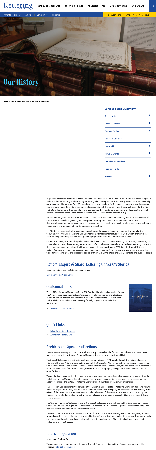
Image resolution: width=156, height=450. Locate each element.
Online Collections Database (19, 242)
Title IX (142, 443)
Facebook (129, 390)
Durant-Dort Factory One (18, 246)
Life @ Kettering (118, 6)
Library (64, 412)
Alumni (28, 14)
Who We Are (138, 6)
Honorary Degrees (124, 138)
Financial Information (120, 443)
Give (147, 15)
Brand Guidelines (123, 123)
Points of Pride (123, 168)
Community (42, 14)
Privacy (133, 443)
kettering (18, 6)
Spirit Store (67, 397)
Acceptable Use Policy (82, 443)
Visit (138, 15)
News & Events (123, 153)
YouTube (128, 412)
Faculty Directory (101, 390)
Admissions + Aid (96, 6)
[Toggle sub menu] (133, 115)
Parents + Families (12, 14)
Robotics (56, 14)
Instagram (129, 397)
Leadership (121, 146)
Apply (128, 15)
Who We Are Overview (20, 101)
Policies (119, 176)
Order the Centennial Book (19, 220)
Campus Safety (68, 390)
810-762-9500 (17, 394)
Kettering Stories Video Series (17, 186)
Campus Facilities (124, 131)
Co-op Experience (74, 6)
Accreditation (122, 116)
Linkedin (128, 405)
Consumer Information (101, 443)
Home (6, 101)
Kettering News (68, 405)
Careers (97, 397)
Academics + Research (49, 6)
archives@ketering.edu (22, 358)
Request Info (114, 15)
